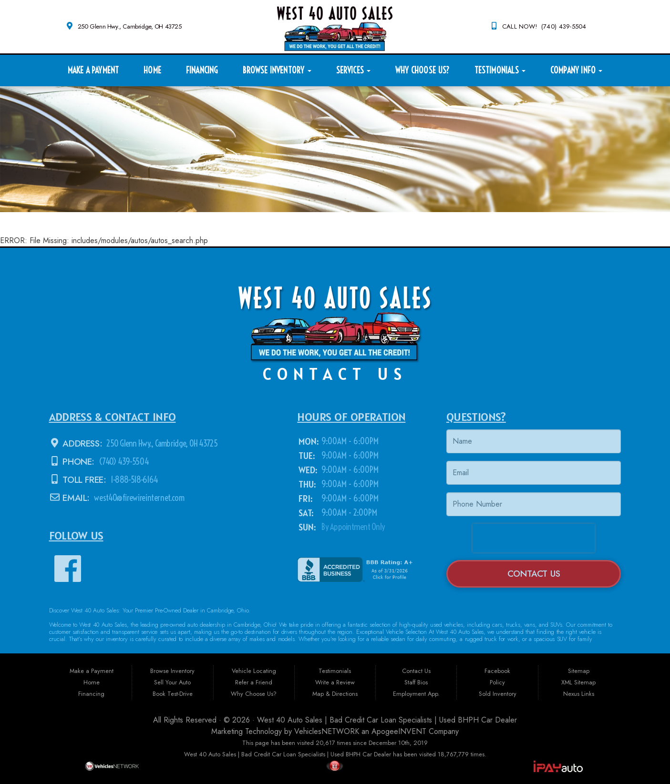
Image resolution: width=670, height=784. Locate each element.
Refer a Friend (253, 682)
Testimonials (500, 70)
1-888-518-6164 (133, 479)
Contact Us (533, 573)
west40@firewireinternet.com (139, 497)
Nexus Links (578, 693)
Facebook (497, 670)
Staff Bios (416, 682)
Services (353, 70)
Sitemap (578, 670)
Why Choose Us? (422, 70)
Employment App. (416, 693)
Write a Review (335, 682)
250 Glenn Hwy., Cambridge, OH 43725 (130, 26)
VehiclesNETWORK (326, 731)
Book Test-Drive (173, 693)
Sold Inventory (497, 693)
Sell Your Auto (172, 682)
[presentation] (534, 538)
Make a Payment (93, 70)
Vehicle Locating (254, 670)
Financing (202, 70)
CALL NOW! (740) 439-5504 (544, 26)
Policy (497, 682)
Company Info (576, 70)
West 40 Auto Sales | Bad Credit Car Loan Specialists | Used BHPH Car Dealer (387, 719)
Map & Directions (335, 693)
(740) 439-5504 (123, 461)
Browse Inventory (277, 70)
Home (152, 70)
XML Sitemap (578, 682)
